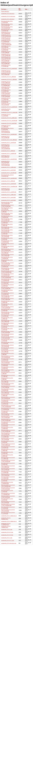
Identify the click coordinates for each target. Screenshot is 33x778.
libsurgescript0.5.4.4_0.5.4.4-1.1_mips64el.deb (8, 494)
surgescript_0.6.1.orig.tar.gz (7, 19)
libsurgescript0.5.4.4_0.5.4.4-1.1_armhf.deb (8, 507)
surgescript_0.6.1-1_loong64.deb (9, 159)
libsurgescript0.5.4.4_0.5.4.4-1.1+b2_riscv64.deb (8, 420)
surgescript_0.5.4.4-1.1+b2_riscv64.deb (6, 71)
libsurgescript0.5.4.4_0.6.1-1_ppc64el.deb (7, 359)
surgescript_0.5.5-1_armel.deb (8, 197)
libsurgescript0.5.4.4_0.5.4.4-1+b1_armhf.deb (8, 502)
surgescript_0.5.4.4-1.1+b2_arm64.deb (6, 38)
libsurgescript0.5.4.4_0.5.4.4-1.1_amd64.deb (8, 436)
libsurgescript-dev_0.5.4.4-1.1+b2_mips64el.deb (7, 271)
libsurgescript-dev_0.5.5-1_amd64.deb (7, 291)
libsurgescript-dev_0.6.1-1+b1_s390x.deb (7, 227)
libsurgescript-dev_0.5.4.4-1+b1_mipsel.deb (7, 255)
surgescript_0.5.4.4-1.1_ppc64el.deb (6, 41)
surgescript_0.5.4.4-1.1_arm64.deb (6, 66)
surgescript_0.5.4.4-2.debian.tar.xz (6, 518)
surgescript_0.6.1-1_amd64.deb (8, 153)
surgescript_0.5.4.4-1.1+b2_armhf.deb (6, 96)
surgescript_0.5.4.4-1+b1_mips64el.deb (6, 57)
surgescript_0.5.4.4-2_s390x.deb (9, 117)
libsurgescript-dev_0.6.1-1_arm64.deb (7, 233)
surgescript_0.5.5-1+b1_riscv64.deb (5, 189)
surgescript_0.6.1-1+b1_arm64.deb (5, 137)
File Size (20, 9)
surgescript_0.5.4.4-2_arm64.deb (9, 68)
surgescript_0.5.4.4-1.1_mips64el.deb (6, 85)
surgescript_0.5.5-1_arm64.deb (8, 183)
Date (26, 9)
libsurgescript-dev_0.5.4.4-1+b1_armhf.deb (7, 335)
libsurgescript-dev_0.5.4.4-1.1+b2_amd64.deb (7, 288)
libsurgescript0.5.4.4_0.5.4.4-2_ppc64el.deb (8, 400)
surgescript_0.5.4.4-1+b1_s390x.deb (6, 88)
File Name (3, 9)
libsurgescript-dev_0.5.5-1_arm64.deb (7, 304)
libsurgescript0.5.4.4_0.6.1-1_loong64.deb (7, 389)
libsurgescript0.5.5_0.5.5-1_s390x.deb (7, 455)
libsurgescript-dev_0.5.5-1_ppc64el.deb (7, 258)
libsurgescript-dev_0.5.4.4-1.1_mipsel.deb (7, 282)
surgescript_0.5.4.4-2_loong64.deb (6, 101)
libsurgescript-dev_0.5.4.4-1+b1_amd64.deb (7, 296)
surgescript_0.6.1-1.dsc (6, 537)
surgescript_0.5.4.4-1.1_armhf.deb (6, 115)
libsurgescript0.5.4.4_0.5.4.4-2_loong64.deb (8, 447)
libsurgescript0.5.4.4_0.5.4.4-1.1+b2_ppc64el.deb (8, 406)
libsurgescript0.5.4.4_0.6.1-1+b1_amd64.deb (7, 370)
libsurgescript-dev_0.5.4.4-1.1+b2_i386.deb (7, 269)
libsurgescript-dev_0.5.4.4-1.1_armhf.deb (7, 343)
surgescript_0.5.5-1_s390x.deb (8, 194)
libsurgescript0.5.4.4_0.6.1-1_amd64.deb (7, 367)
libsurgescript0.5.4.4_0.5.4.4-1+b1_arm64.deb (8, 469)
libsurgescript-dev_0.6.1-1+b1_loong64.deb (7, 27)
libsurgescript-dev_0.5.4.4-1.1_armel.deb (7, 348)
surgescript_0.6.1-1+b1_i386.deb (9, 139)
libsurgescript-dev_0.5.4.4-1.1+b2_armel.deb (7, 337)
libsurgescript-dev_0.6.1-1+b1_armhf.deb (7, 236)
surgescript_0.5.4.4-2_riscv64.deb (9, 120)
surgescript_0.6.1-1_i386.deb (8, 150)
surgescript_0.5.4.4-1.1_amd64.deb (6, 90)
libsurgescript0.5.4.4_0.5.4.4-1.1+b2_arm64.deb (8, 461)
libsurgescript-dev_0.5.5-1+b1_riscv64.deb (7, 203)
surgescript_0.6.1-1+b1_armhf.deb (5, 162)
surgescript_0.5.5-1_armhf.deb (8, 200)
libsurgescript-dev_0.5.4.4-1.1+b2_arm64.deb (7, 307)
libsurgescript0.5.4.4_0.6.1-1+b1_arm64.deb (7, 414)
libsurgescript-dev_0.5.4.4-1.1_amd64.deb (7, 293)
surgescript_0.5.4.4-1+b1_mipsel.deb (6, 74)
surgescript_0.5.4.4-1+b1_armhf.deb (6, 109)
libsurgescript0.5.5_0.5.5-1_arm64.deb (7, 453)
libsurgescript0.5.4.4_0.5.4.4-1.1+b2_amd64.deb (8, 431)
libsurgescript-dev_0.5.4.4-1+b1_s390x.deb (7, 321)
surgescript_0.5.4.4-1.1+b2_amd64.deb (6, 55)
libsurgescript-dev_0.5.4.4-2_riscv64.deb (7, 129)
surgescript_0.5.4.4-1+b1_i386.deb (6, 46)
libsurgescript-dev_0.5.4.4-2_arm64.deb (7, 310)
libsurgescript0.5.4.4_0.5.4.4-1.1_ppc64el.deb (8, 409)
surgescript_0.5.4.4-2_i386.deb (8, 76)
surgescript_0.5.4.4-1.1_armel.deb (9, 112)
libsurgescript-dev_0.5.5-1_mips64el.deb (7, 241)
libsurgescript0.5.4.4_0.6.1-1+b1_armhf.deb (7, 439)
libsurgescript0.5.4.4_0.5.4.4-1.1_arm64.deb (8, 472)
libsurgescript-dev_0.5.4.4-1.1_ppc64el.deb (7, 280)
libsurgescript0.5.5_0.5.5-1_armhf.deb (7, 499)
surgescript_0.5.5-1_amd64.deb (8, 192)
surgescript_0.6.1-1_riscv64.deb (8, 172)
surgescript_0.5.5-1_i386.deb (8, 181)
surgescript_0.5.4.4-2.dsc (7, 535)
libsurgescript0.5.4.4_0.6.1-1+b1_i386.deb (7, 351)
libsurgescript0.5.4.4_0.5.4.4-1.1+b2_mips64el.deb (8, 505)
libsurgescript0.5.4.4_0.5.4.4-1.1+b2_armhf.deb (8, 496)
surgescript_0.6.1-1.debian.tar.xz (9, 515)
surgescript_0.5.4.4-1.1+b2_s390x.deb (6, 82)
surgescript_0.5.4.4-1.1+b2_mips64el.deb (6, 44)
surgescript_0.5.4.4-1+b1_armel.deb (6, 104)
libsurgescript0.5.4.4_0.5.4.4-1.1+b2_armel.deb (8, 488)
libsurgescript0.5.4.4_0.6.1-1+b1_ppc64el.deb (7, 356)
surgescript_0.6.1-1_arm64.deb (8, 142)
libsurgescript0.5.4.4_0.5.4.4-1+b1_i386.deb (8, 381)
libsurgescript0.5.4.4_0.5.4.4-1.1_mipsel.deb (8, 477)
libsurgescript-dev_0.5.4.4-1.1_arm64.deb (7, 315)
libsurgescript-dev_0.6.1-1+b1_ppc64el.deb (7, 214)
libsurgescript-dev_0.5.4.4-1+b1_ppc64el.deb (7, 263)
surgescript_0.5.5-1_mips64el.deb (9, 186)
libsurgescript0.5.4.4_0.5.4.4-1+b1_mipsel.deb (8, 474)
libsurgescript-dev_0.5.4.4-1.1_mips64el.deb (7, 274)
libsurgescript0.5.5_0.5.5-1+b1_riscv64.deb (7, 417)
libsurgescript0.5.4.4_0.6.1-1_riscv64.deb (7, 365)
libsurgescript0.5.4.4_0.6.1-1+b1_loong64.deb (7, 384)
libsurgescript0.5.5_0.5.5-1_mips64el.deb (7, 483)
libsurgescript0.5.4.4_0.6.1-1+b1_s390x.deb (7, 392)
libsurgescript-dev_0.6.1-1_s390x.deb (7, 225)
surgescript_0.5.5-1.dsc (6, 529)
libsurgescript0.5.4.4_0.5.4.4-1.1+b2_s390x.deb (8, 444)
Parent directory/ (5, 11)
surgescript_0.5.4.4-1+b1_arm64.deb (6, 60)
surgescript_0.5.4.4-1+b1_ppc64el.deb (6, 33)
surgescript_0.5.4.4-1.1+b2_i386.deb (6, 52)
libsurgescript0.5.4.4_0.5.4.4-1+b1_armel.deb (8, 510)
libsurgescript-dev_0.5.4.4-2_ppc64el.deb (7, 266)
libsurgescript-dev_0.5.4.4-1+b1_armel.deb (7, 346)
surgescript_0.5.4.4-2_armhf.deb (9, 123)
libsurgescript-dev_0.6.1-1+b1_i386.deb (7, 208)
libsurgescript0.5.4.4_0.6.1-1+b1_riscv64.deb (7, 362)
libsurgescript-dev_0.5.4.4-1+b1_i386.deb (7, 252)
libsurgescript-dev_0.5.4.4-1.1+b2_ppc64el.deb (7, 277)
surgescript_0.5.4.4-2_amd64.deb (9, 106)
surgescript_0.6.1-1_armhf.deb (8, 170)
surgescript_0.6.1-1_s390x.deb (8, 167)
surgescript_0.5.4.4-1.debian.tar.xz (6, 527)
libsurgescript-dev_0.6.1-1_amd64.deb (7, 222)
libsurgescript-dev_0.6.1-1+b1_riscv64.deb (7, 24)
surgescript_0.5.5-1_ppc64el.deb (9, 178)
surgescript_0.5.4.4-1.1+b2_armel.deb (6, 93)
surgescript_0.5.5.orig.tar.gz (7, 13)
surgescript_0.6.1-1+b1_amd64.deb (5, 145)
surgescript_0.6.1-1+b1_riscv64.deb (5, 164)
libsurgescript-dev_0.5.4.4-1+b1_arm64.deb (7, 313)
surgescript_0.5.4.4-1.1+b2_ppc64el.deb (6, 35)
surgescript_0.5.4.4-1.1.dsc (7, 540)
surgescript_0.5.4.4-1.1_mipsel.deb (6, 99)
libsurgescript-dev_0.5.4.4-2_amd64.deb (7, 285)
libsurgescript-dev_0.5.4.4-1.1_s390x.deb (7, 324)
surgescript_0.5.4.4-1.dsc (7, 532)
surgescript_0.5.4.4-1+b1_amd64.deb (6, 63)
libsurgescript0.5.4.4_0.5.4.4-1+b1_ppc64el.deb (8, 398)
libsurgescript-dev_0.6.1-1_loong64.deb (7, 30)
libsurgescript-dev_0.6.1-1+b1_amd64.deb (7, 219)
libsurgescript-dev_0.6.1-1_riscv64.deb (7, 22)
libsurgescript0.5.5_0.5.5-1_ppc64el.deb (7, 403)
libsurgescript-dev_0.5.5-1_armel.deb (7, 340)
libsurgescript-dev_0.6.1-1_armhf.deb (7, 238)
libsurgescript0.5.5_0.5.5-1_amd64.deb (7, 428)
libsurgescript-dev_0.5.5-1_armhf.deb (7, 329)
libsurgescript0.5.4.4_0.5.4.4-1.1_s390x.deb (8, 458)
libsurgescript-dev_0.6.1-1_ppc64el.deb (7, 217)
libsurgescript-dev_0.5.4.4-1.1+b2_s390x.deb (7, 299)
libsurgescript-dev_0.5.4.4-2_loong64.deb (7, 175)
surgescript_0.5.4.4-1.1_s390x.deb (6, 126)
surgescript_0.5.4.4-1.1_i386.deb (9, 79)
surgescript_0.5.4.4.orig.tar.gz (8, 16)
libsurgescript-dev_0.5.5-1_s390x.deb (7, 318)
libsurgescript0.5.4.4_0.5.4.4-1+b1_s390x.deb (8, 466)
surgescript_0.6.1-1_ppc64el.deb (9, 134)
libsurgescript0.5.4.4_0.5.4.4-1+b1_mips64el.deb (8, 485)
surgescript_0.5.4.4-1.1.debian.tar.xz (6, 524)
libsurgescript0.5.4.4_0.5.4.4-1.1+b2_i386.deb (8, 387)
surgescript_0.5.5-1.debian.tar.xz (9, 521)
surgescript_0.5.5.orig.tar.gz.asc (8, 543)
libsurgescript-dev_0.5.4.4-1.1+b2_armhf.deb (7, 332)
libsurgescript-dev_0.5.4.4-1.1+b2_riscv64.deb (7, 206)
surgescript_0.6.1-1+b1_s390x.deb (5, 156)
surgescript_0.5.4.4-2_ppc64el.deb (6, 49)
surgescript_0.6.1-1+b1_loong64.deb (5, 148)
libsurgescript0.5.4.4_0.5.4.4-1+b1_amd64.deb (8, 433)
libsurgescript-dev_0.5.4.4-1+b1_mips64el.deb (7, 249)
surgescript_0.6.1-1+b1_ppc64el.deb (5, 131)
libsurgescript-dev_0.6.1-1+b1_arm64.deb (7, 230)
